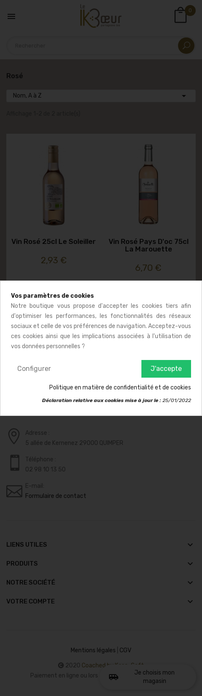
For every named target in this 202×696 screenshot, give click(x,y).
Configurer (34, 369)
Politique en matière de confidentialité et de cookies (120, 387)
